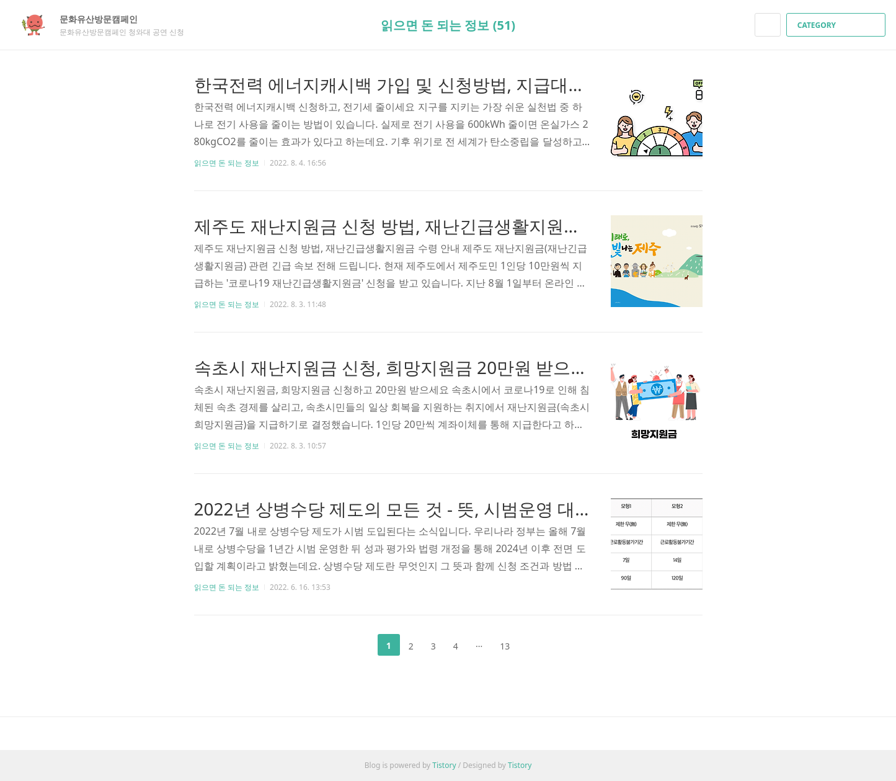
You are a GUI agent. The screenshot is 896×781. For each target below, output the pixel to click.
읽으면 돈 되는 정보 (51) (448, 25)
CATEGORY (837, 25)
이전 (357, 645)
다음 (538, 645)
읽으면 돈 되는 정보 (226, 163)
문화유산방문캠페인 (105, 19)
